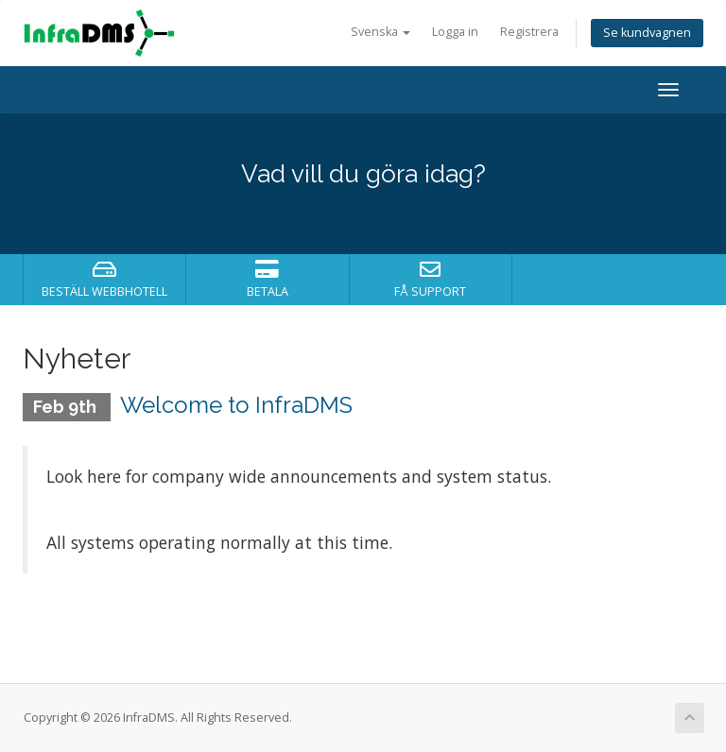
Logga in (455, 32)
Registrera (529, 32)
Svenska (380, 32)
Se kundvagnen (647, 33)
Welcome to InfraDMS (236, 405)
